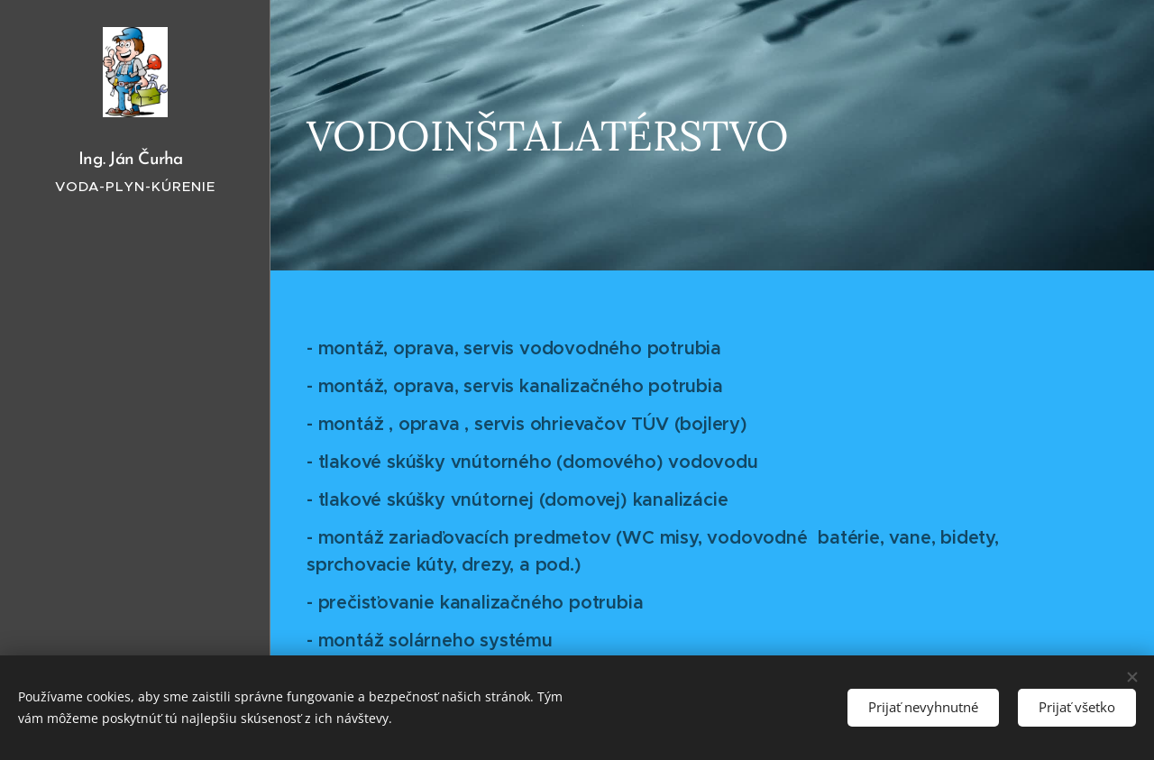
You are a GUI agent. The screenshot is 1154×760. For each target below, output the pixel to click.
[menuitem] (135, 390)
